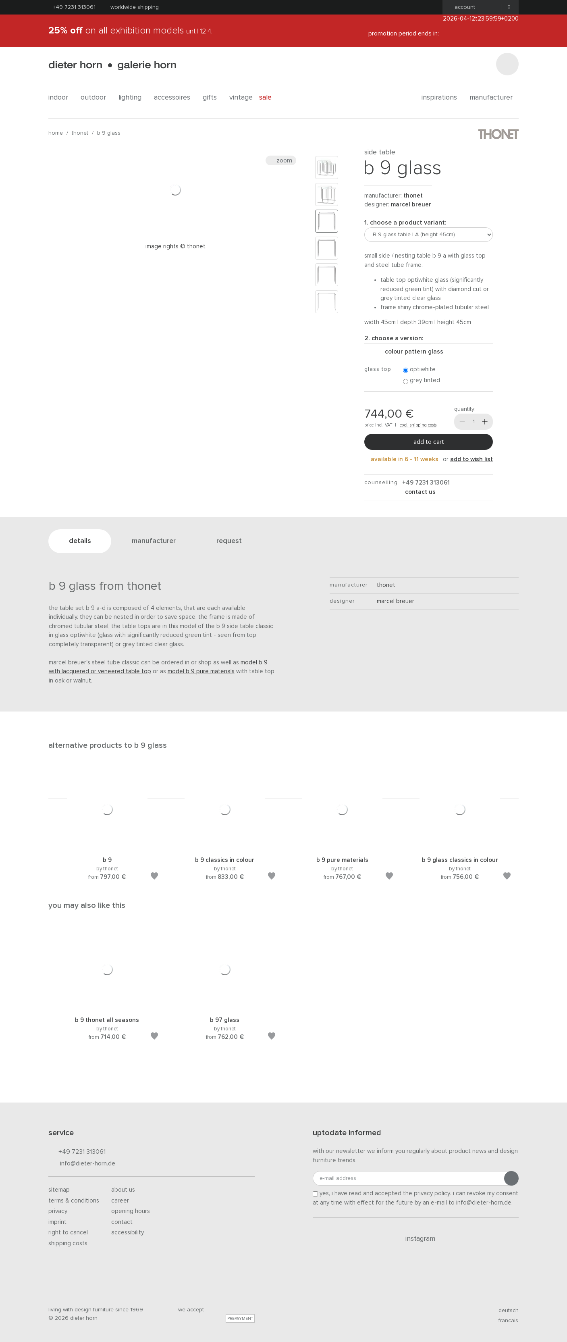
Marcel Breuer (411, 205)
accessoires (175, 97)
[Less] (462, 422)
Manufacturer (494, 97)
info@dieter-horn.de (81, 1164)
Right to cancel (68, 1233)
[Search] (507, 64)
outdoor (96, 97)
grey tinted (421, 380)
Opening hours (130, 1211)
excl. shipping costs (418, 425)
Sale (269, 97)
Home (55, 133)
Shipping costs (67, 1243)
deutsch (505, 1310)
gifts (213, 97)
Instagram (415, 1238)
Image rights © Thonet (175, 246)
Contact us (419, 492)
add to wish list (471, 459)
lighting (132, 97)
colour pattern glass (410, 352)
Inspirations (442, 97)
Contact (122, 1222)
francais (505, 1320)
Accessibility (127, 1233)
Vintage (241, 97)
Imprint (57, 1222)
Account (462, 7)
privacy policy (432, 1193)
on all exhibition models (130, 30)
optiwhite (419, 369)
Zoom (281, 160)
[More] (485, 422)
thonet (80, 133)
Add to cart (428, 442)
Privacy (57, 1211)
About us (123, 1190)
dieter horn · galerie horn (112, 65)
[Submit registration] (511, 1178)
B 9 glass (108, 133)
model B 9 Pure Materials (201, 671)
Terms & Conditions (73, 1201)
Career (120, 1201)
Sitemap (59, 1190)
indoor (61, 97)
